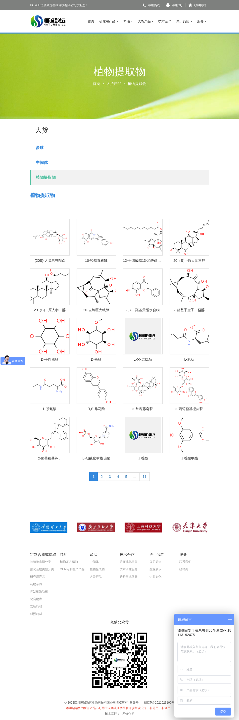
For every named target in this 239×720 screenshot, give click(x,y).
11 (144, 477)
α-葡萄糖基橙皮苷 (189, 409)
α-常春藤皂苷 (143, 409)
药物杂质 (36, 584)
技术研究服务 (129, 569)
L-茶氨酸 (49, 409)
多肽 (40, 148)
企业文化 (155, 576)
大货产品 (146, 21)
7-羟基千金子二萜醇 (189, 310)
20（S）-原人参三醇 (189, 261)
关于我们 (184, 21)
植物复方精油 (69, 562)
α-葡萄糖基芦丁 (50, 458)
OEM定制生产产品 (72, 569)
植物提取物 (46, 177)
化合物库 (36, 599)
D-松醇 (96, 359)
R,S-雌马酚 (96, 409)
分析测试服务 (129, 576)
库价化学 (128, 713)
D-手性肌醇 (50, 359)
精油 (128, 21)
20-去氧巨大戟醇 (96, 310)
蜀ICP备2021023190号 (159, 702)
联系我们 (185, 562)
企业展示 (155, 569)
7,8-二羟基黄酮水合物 (143, 310)
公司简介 (155, 562)
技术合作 (164, 21)
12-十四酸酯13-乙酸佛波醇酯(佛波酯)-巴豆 (143, 261)
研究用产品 (108, 21)
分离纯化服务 (129, 562)
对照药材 (36, 614)
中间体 (42, 162)
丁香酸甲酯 (189, 458)
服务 (202, 21)
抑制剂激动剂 (39, 591)
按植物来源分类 (40, 562)
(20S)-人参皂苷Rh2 (50, 261)
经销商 (183, 569)
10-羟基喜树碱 (96, 261)
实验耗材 (36, 606)
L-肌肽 (189, 359)
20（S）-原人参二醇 (50, 310)
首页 (91, 21)
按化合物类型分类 (42, 569)
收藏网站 (197, 5)
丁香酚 (143, 458)
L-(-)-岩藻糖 (143, 359)
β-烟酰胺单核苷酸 (96, 458)
